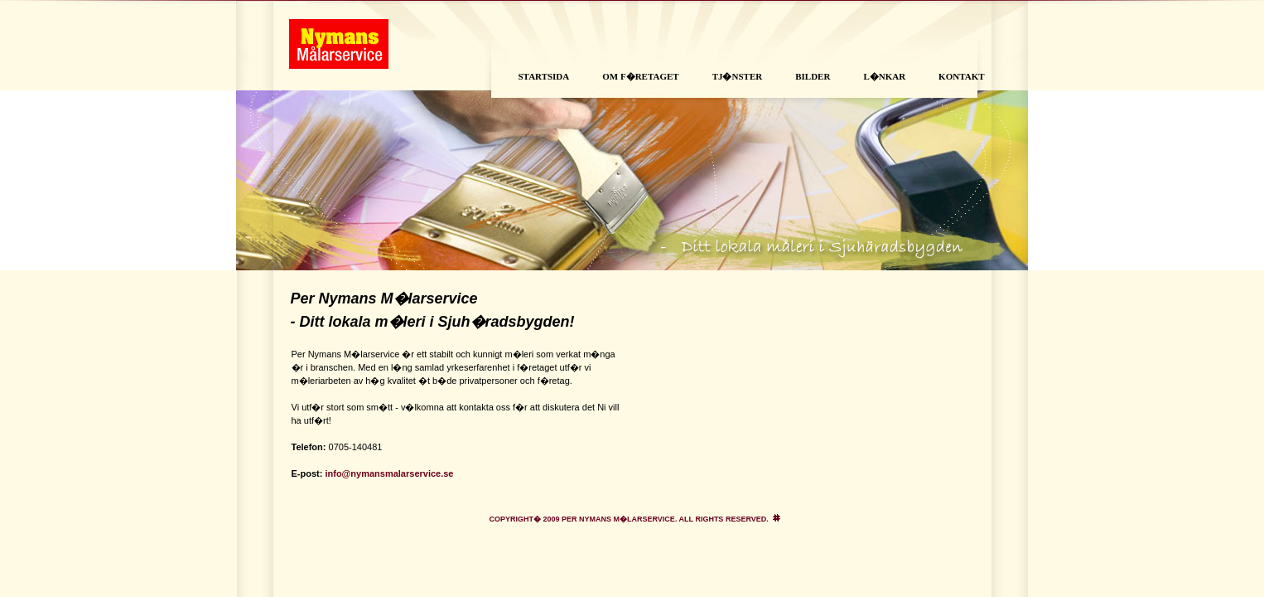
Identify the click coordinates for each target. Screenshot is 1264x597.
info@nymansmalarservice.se (389, 473)
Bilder (812, 76)
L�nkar (884, 76)
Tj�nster (737, 76)
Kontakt (961, 76)
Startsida (544, 76)
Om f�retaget (640, 76)
